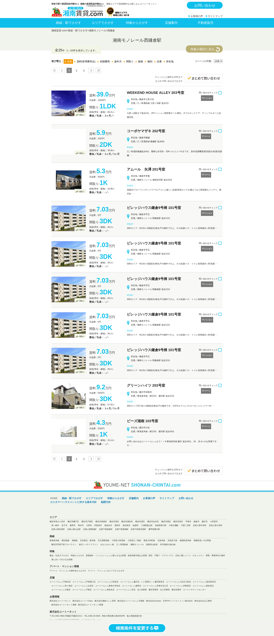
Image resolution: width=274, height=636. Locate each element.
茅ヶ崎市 (55, 525)
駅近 (151, 555)
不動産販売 (205, 23)
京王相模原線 (103, 540)
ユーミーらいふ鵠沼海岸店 (204, 582)
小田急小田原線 (118, 540)
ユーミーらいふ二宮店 (125, 590)
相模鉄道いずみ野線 (202, 540)
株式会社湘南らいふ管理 (105, 601)
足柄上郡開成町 (90, 529)
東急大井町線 (149, 540)
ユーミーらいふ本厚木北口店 (155, 586)
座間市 (117, 525)
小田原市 (214, 521)
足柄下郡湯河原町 (138, 529)
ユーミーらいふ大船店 (61, 590)
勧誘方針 (106, 502)
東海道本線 (54, 540)
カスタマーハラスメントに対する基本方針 (73, 502)
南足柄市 (126, 525)
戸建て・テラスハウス (164, 555)
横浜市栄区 (140, 521)
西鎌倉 (111, 30)
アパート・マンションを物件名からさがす (68, 571)
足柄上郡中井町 (199, 525)
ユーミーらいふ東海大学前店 (107, 586)
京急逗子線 (172, 540)
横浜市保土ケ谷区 (57, 521)
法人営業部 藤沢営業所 (147, 590)
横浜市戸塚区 (87, 521)
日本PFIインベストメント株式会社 (178, 601)
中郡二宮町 (186, 525)
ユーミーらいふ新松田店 (203, 586)
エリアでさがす (103, 23)
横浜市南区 (166, 521)
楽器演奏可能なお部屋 (137, 555)
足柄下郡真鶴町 (121, 529)
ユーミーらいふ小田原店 (107, 582)
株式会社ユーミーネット (60, 601)
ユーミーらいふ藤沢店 (129, 582)
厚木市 (81, 525)
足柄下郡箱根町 (106, 529)
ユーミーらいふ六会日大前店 (178, 582)
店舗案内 (171, 23)
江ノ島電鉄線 (122, 544)
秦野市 (72, 525)
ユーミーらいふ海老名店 (103, 590)
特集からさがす (137, 23)
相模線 (75, 540)
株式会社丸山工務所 (203, 601)
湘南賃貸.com (58, 30)
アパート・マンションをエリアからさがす (106, 571)
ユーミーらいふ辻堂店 (83, 586)
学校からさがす (77, 555)
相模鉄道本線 (185, 540)
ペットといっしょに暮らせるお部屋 (110, 555)
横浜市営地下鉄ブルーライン (63, 544)
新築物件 (89, 555)
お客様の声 (197, 16)
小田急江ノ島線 (134, 540)
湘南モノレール (97, 30)
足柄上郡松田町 (58, 529)
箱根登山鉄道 (152, 544)
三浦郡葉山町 (147, 525)
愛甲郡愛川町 (154, 529)
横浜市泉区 (178, 521)
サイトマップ (215, 16)
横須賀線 (65, 540)
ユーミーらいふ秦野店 (131, 586)
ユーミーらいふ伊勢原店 (180, 586)
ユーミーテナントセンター (194, 590)
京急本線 (161, 540)
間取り (82, 115)
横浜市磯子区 (73, 521)
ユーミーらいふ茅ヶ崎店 (62, 586)
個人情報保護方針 (134, 616)
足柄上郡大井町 (215, 525)
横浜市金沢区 (153, 521)
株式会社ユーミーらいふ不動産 (130, 601)
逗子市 (64, 525)
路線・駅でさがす (68, 23)
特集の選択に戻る (202, 49)
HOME (53, 498)
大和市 (89, 525)
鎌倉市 (196, 521)
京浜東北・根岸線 (87, 540)
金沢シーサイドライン (88, 544)
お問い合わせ (204, 5)
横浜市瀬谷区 (127, 521)
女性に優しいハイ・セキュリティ (189, 555)
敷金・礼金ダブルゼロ (59, 555)
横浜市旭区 (114, 521)
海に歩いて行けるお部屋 (62, 559)
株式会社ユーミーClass (83, 601)
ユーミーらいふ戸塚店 (82, 590)
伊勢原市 (98, 525)
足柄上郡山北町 (74, 529)
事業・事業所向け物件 (215, 555)
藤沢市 (205, 521)
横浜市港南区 (101, 521)
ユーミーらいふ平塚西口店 (84, 582)
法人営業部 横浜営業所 (170, 590)
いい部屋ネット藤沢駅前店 (152, 582)
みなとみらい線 (107, 544)
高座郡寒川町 (161, 525)
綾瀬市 (136, 525)
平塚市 (188, 521)
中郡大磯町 (174, 525)
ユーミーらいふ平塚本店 (60, 582)
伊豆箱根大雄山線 (167, 544)
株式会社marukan (153, 601)
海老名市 (108, 525)
